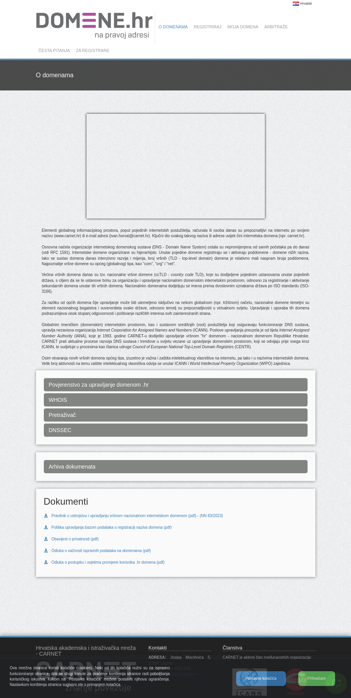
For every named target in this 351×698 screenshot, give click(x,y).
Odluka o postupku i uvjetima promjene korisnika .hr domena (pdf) (104, 562)
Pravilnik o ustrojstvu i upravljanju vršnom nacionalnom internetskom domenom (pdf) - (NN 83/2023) (133, 516)
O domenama (173, 26)
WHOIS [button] (58, 400)
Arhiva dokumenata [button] (72, 467)
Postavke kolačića (261, 678)
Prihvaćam (317, 678)
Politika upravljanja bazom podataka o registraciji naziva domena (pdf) (108, 527)
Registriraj (207, 26)
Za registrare (92, 50)
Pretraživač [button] (62, 415)
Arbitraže (276, 26)
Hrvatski (302, 3)
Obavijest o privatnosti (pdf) (71, 539)
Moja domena (242, 26)
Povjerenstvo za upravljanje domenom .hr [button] (99, 385)
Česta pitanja (54, 50)
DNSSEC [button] (60, 430)
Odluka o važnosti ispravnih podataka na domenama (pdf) (97, 551)
